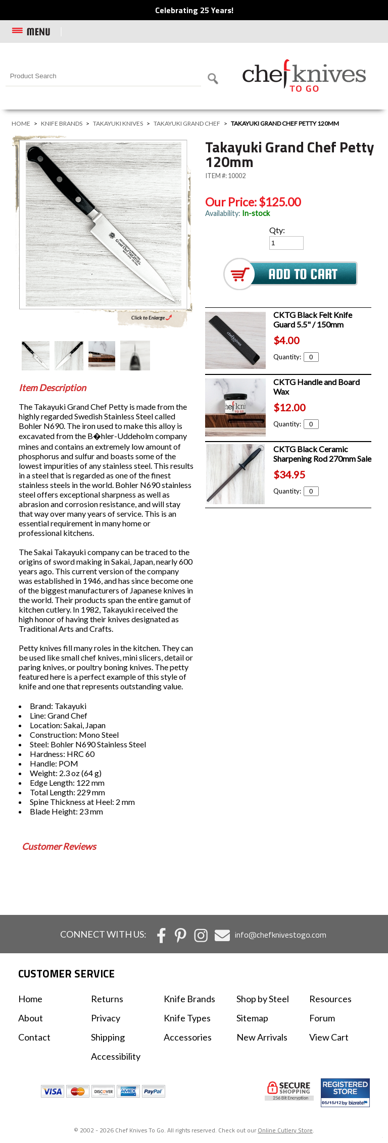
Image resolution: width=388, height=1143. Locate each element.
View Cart (329, 1037)
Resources (330, 998)
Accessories (188, 1037)
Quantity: (296, 357)
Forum (322, 1017)
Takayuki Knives (118, 123)
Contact (34, 1037)
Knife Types (187, 1017)
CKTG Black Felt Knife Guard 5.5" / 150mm (312, 319)
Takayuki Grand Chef (187, 123)
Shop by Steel (262, 998)
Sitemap (252, 1017)
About (30, 1017)
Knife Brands (61, 123)
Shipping (108, 1037)
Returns (107, 998)
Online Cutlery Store (285, 1130)
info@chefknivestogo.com (280, 935)
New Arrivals (261, 1037)
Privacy (105, 1017)
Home (21, 123)
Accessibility (115, 1056)
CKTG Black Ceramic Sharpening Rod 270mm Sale (322, 453)
